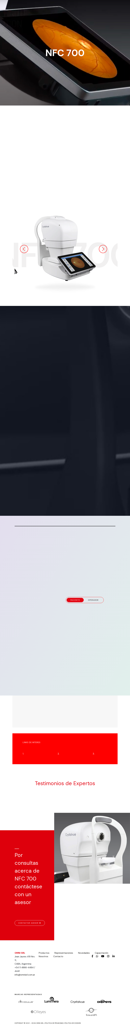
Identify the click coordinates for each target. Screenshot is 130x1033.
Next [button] (103, 249)
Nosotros (43, 956)
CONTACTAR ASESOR (29, 923)
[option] (65, 249)
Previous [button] (24, 249)
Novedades (84, 953)
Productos (44, 953)
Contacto (58, 956)
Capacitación (101, 953)
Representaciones (63, 953)
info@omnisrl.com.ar (25, 974)
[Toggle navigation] (109, 6)
